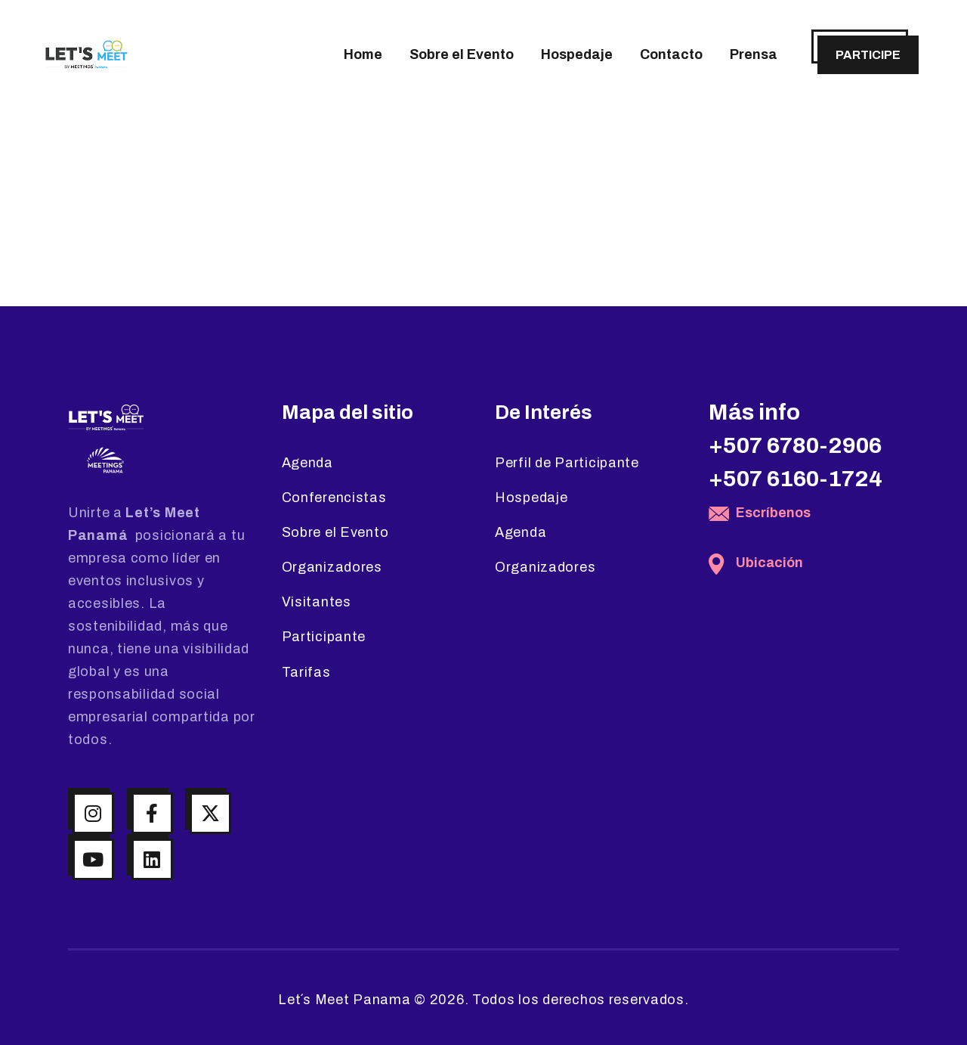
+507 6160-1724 (795, 479)
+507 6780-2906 (795, 445)
